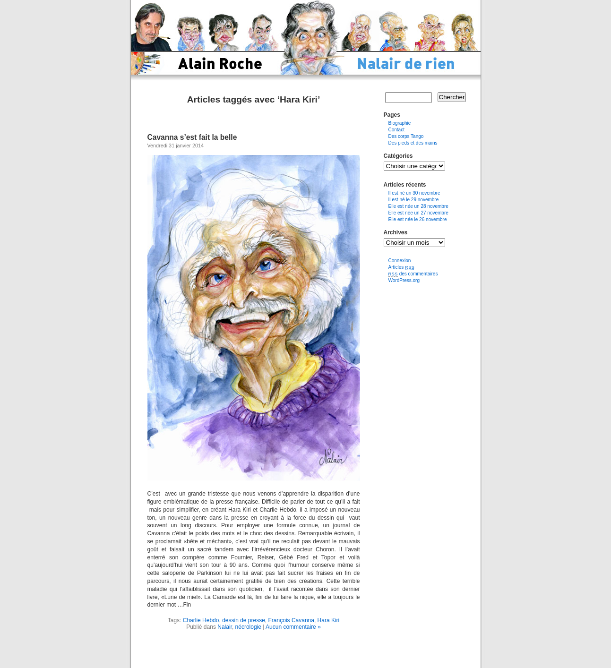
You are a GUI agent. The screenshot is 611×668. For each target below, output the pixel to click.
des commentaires (413, 273)
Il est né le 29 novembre (413, 199)
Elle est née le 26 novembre (417, 219)
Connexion (399, 260)
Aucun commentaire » (293, 627)
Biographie (399, 123)
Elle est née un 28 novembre (418, 206)
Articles (401, 267)
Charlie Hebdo (201, 620)
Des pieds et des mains (413, 143)
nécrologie (248, 627)
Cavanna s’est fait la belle (192, 137)
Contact (396, 129)
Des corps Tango (406, 136)
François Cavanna (291, 620)
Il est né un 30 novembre (414, 193)
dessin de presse (243, 620)
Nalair (224, 627)
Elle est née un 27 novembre (418, 212)
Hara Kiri (329, 620)
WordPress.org (404, 280)
